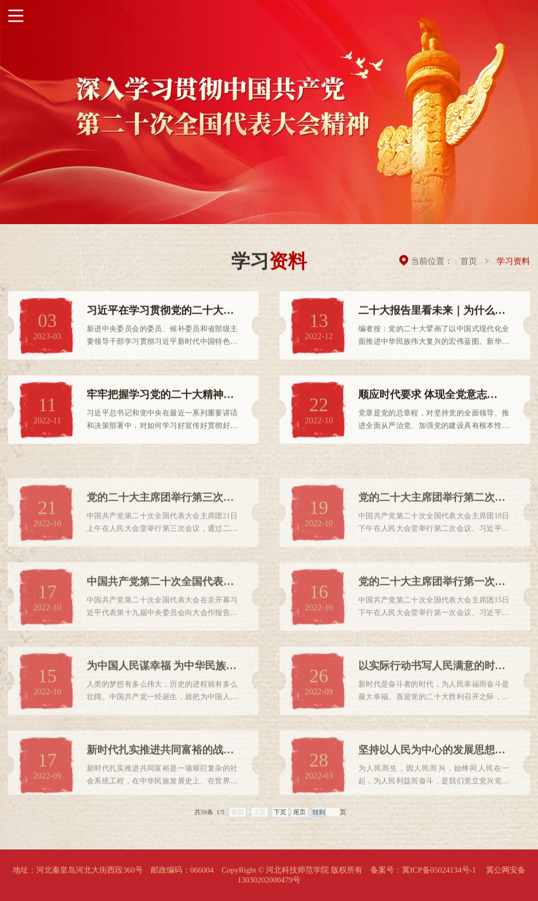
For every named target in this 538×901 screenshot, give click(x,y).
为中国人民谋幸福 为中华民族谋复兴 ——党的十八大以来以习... (161, 684)
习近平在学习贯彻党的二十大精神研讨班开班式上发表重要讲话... (160, 314)
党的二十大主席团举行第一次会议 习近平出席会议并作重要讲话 (433, 599)
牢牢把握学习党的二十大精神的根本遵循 (160, 399)
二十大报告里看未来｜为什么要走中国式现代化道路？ (431, 314)
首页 (468, 262)
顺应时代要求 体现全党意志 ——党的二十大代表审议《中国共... (431, 399)
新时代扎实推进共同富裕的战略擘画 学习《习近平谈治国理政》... (160, 768)
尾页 (299, 818)
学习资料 (513, 262)
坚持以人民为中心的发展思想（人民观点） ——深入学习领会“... (428, 768)
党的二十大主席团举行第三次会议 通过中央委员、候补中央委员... (160, 515)
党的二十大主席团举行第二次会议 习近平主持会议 (431, 515)
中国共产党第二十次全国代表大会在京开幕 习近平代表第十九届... (160, 599)
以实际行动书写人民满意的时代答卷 (431, 684)
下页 (280, 818)
